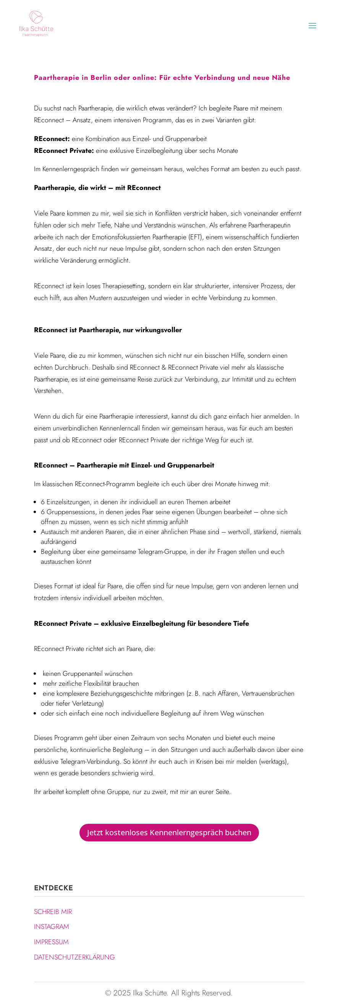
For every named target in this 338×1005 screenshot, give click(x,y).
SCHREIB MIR (53, 912)
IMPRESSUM (51, 942)
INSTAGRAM (51, 927)
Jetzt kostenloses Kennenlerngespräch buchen (169, 832)
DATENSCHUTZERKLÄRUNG (74, 957)
